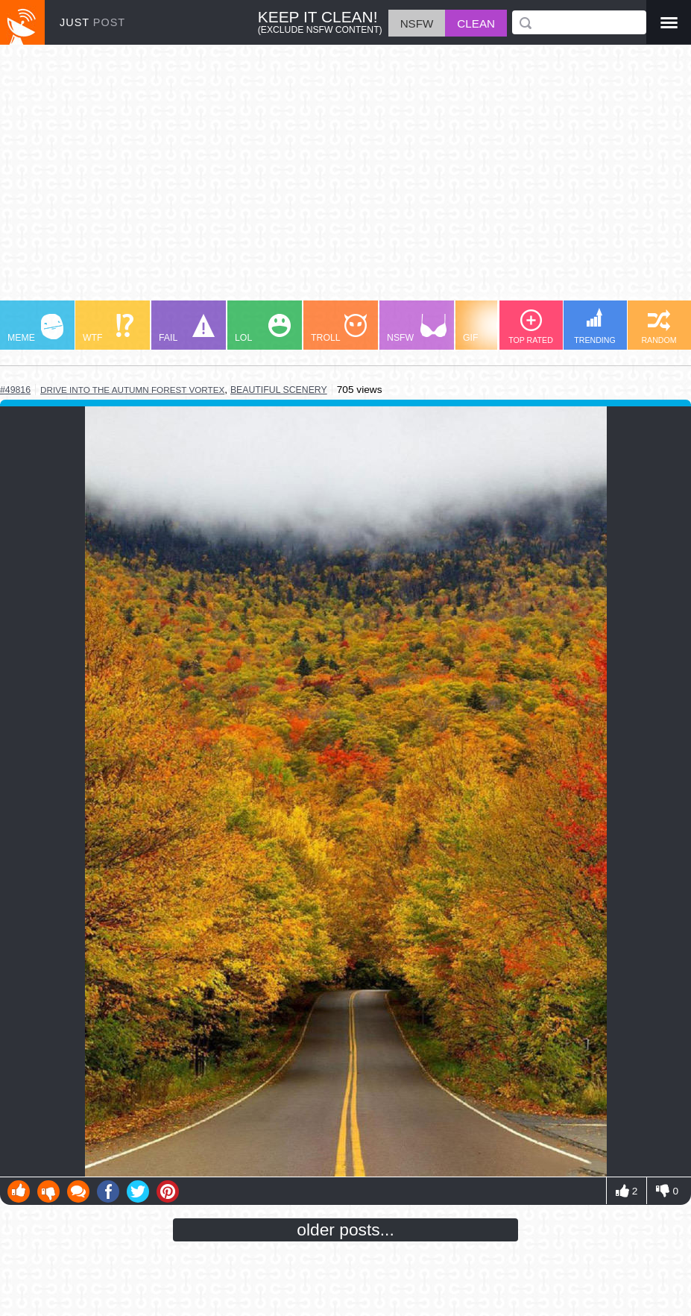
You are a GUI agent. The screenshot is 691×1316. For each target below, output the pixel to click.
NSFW (417, 328)
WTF (108, 328)
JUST (92, 22)
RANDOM (658, 326)
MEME (35, 328)
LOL (263, 328)
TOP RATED (530, 326)
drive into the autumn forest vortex (132, 389)
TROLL (339, 328)
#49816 (15, 390)
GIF (491, 328)
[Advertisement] (345, 179)
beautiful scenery (278, 390)
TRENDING (595, 326)
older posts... (345, 1229)
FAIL (187, 328)
